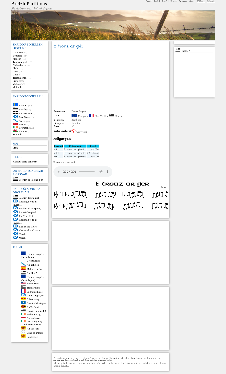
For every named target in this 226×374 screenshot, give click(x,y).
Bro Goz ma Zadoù (36, 311)
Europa (82, 116)
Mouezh (17, 58)
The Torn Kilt (26, 215)
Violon (16, 84)
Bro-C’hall (101, 116)
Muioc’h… (18, 87)
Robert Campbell (27, 212)
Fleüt (15, 68)
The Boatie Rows (28, 226)
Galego (192, 1)
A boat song (33, 299)
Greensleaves (33, 318)
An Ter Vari (33, 307)
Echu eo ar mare (35, 332)
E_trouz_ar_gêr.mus (74, 156)
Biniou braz (19, 65)
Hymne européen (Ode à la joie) (32, 255)
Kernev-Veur (25, 113)
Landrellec (32, 336)
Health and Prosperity (30, 208)
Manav (22, 124)
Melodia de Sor (34, 268)
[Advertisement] (110, 79)
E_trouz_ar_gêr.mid (74, 153)
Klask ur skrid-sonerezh (25, 161)
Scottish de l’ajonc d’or (31, 179)
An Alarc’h (32, 272)
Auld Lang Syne (35, 295)
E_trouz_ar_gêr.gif (74, 149)
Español (165, 1)
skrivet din (144, 363)
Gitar (15, 74)
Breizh (22, 109)
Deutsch (174, 1)
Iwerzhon (23, 127)
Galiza (22, 121)
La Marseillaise (35, 291)
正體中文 (201, 1)
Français (149, 1)
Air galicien (33, 264)
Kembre (23, 131)
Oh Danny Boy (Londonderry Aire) (31, 323)
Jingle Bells (33, 283)
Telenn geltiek (20, 77)
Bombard (17, 55)
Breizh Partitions (29, 3)
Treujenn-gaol (20, 61)
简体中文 (211, 1)
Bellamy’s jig (33, 314)
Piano (16, 80)
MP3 (15, 148)
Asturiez (23, 105)
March (22, 234)
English (157, 1)
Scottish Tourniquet (29, 197)
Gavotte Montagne (36, 303)
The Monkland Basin (29, 230)
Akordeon (18, 52)
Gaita (15, 71)
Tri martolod (33, 287)
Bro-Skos (23, 117)
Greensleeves (33, 260)
